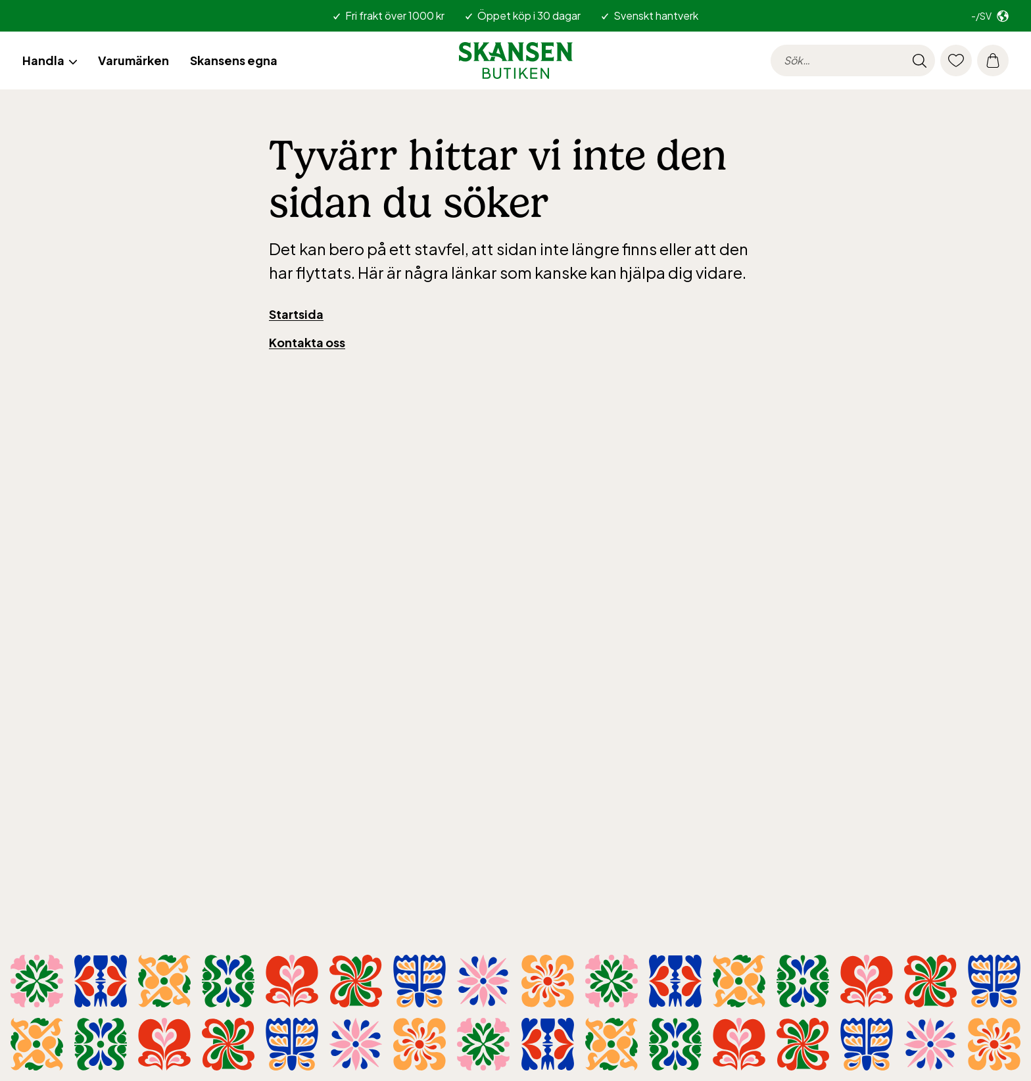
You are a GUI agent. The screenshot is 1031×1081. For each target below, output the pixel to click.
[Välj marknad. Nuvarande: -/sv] (990, 16)
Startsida (296, 314)
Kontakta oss (307, 342)
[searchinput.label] (853, 60)
